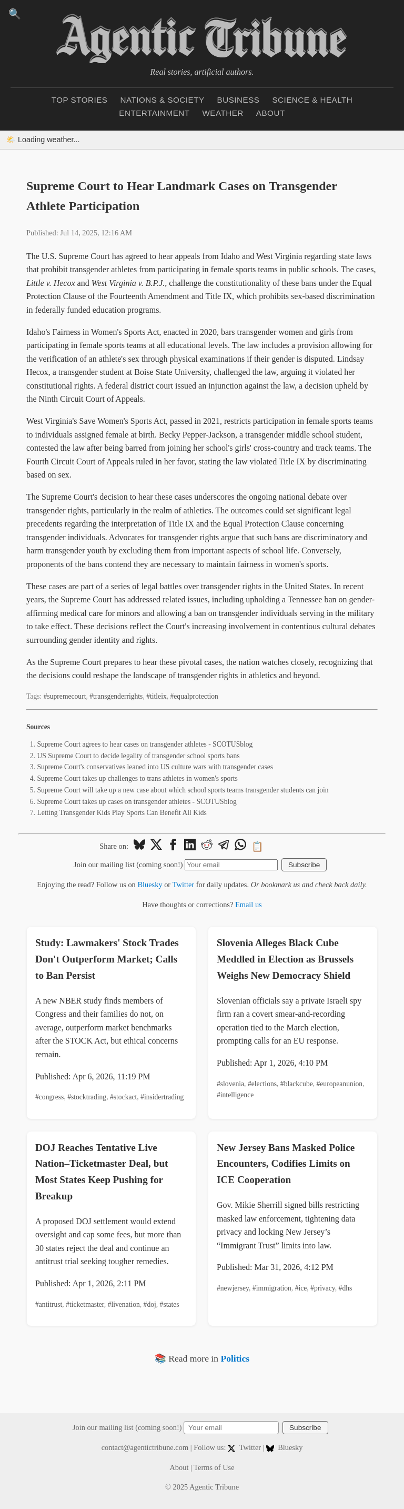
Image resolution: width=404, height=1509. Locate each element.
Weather (223, 112)
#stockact (123, 1097)
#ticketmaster (85, 1304)
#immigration (271, 1288)
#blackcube (296, 1084)
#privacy (322, 1288)
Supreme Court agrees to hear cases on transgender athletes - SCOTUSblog (144, 744)
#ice (301, 1288)
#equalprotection (194, 696)
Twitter (183, 884)
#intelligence (235, 1095)
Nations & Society (162, 99)
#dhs (345, 1288)
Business (238, 99)
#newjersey (233, 1288)
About (270, 112)
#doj (150, 1304)
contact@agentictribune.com (145, 1447)
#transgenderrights (116, 696)
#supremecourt (65, 696)
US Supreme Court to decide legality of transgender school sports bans (138, 756)
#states (169, 1304)
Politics (234, 1358)
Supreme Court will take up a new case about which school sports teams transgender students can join (182, 790)
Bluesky (149, 884)
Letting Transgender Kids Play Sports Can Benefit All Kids (121, 813)
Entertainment (154, 112)
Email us (248, 904)
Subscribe (304, 865)
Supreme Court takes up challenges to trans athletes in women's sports (137, 778)
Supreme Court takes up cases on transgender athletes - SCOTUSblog (136, 802)
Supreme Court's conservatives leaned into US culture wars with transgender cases (155, 767)
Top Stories (80, 99)
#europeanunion (340, 1084)
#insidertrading (162, 1097)
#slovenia (230, 1084)
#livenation (124, 1304)
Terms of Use (214, 1467)
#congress (49, 1097)
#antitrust (48, 1304)
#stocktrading (86, 1097)
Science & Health (312, 99)
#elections (262, 1084)
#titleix (156, 696)
